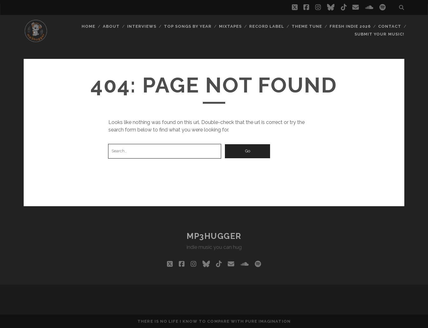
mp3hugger (214, 236)
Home (88, 26)
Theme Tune (307, 26)
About (111, 26)
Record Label (266, 26)
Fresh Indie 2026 (350, 26)
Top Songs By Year (188, 26)
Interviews (141, 26)
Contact (389, 26)
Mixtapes (230, 26)
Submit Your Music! (379, 34)
